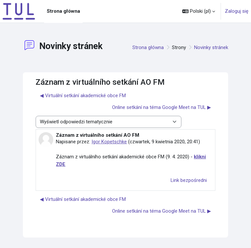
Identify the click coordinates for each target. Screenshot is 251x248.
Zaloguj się (236, 11)
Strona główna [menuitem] (63, 11)
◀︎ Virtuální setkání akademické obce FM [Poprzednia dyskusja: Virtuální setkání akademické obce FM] (83, 95)
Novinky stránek (211, 47)
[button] (198, 11)
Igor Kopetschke (109, 142)
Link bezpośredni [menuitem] (189, 180)
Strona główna (148, 47)
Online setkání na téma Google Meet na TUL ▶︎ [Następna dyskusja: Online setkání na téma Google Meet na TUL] (161, 107)
